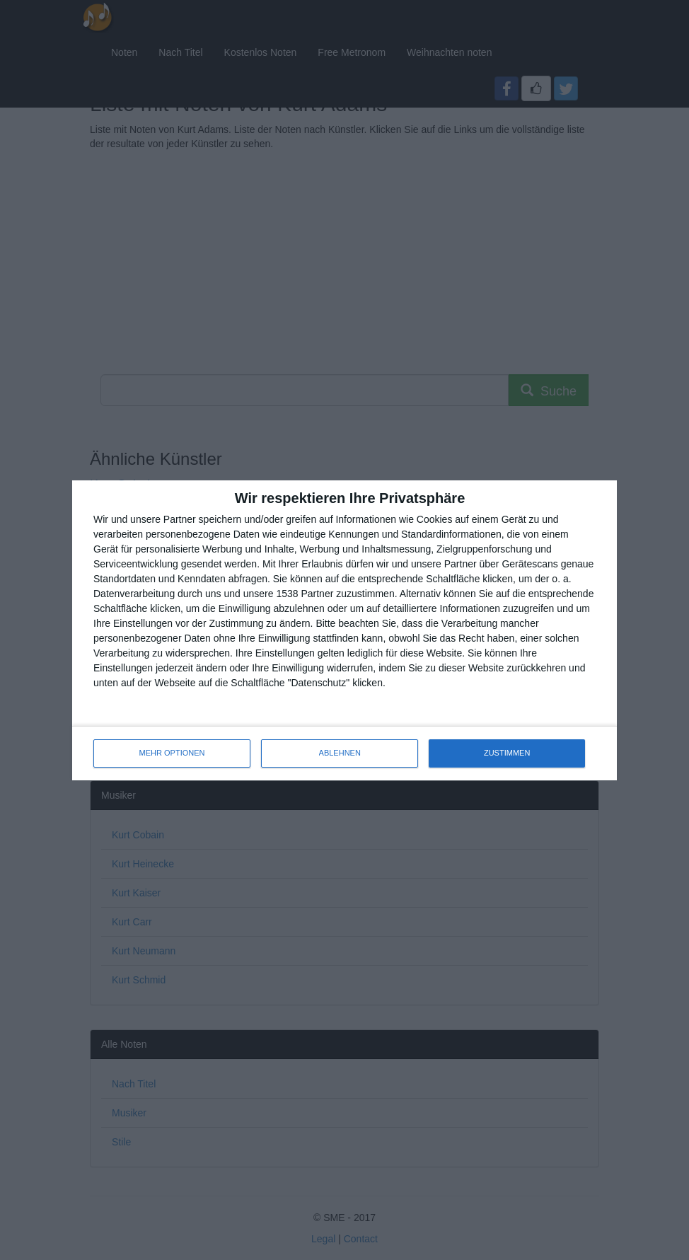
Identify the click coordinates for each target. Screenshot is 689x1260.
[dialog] (344, 630)
